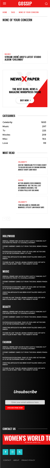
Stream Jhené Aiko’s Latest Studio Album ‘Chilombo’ (23, 58)
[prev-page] (4, 218)
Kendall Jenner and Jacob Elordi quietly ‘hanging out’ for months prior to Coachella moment (24, 242)
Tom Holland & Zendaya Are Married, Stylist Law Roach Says (31, 206)
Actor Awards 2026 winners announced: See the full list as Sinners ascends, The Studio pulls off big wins (29, 187)
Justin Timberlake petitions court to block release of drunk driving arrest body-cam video (32, 167)
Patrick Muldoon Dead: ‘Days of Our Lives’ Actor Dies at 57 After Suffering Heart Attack (24, 252)
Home (5, 12)
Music (8, 54)
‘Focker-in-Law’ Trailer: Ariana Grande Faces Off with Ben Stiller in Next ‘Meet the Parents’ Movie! (24, 263)
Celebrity (22, 162)
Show (20, 180)
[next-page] (8, 218)
